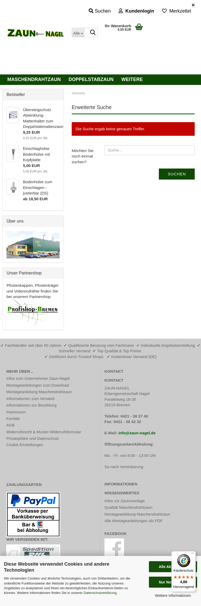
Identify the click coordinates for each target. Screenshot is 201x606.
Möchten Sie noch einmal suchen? (82, 156)
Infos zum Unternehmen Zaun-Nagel (38, 378)
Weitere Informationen (173, 595)
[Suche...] (78, 32)
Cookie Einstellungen (24, 444)
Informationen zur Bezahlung (31, 405)
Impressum (16, 412)
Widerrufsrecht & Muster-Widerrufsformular (43, 432)
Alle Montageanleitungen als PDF (133, 520)
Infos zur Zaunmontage (124, 501)
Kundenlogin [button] (136, 11)
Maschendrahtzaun (34, 79)
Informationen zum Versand (30, 398)
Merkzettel (176, 11)
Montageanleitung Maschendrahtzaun (39, 391)
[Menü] (192, 554)
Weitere (132, 79)
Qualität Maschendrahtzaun (128, 507)
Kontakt (13, 418)
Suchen (177, 174)
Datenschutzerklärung (99, 593)
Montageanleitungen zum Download (37, 385)
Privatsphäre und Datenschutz (32, 438)
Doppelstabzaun (91, 79)
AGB (10, 425)
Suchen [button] (100, 11)
